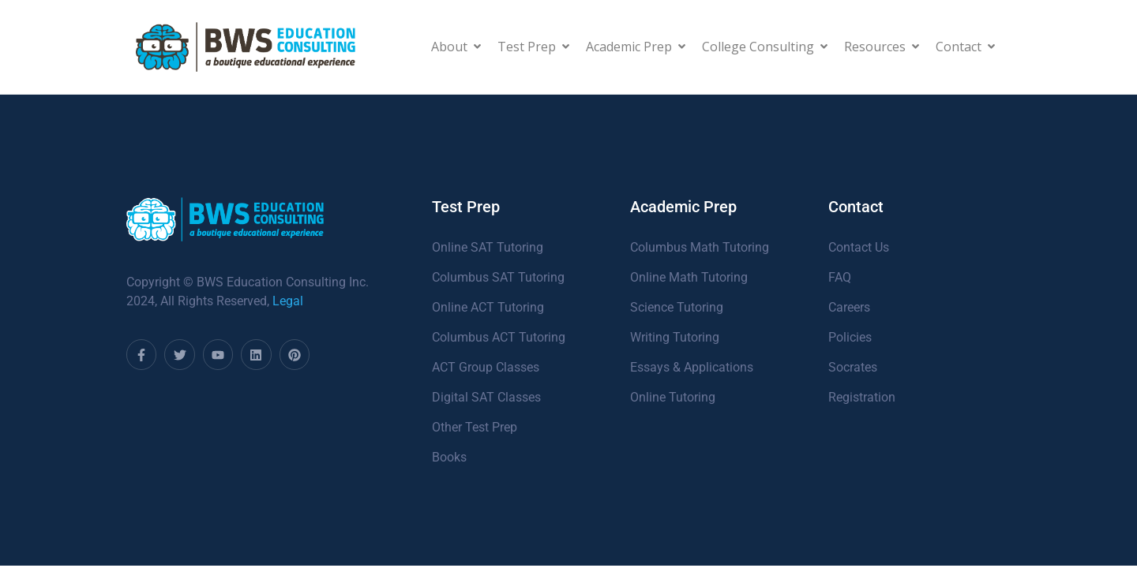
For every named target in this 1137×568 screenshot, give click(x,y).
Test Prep (533, 46)
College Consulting (764, 46)
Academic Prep (635, 46)
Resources (881, 46)
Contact (965, 46)
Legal (287, 300)
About (456, 46)
